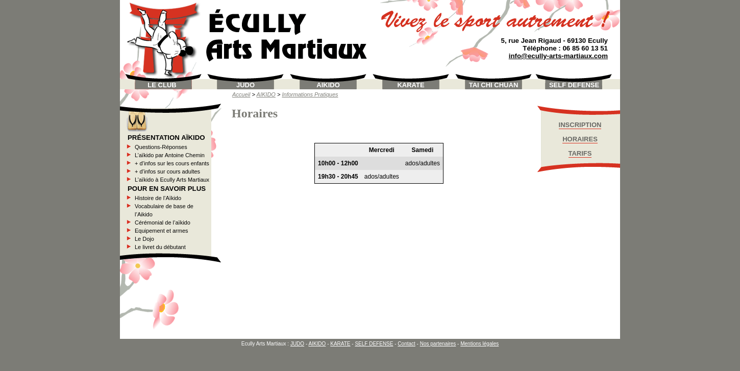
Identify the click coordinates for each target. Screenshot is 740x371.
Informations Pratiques (310, 94)
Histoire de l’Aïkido (158, 198)
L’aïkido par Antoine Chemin (170, 155)
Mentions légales (479, 344)
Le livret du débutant (160, 247)
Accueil (241, 94)
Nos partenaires (438, 344)
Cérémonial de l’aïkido (162, 222)
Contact (406, 344)
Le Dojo (144, 239)
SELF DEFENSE (574, 85)
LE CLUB (161, 85)
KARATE (410, 85)
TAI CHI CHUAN (494, 85)
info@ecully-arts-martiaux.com (558, 56)
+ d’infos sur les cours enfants (172, 163)
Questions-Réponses (161, 147)
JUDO (245, 85)
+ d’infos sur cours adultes (167, 171)
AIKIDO (328, 85)
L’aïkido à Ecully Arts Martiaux (172, 180)
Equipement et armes (161, 231)
